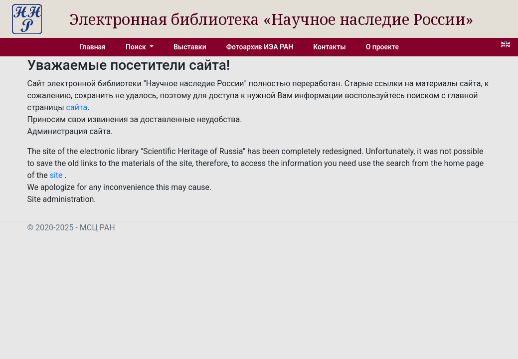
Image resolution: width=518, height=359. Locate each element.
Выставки (189, 47)
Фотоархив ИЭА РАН (260, 47)
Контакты (329, 47)
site (57, 175)
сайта (77, 107)
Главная (92, 47)
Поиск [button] (137, 47)
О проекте (382, 47)
